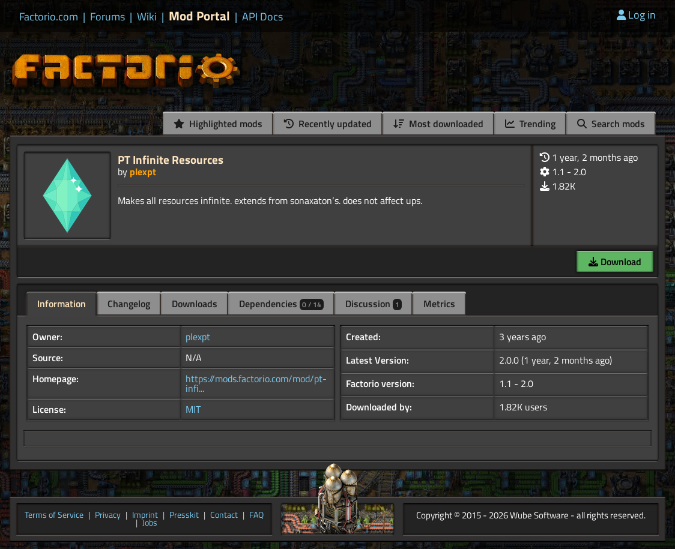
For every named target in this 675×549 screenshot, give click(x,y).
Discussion (373, 303)
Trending (530, 123)
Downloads (194, 303)
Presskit (184, 515)
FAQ (256, 515)
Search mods (611, 123)
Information (61, 303)
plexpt (143, 171)
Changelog (128, 303)
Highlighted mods (218, 123)
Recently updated (328, 123)
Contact (224, 515)
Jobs (149, 523)
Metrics (439, 303)
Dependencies (281, 303)
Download (615, 261)
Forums (107, 16)
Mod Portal (199, 16)
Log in (636, 15)
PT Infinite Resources (170, 159)
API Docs (262, 16)
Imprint (145, 515)
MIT (193, 409)
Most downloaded (438, 123)
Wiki (147, 16)
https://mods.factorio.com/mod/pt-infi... (256, 383)
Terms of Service (54, 515)
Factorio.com (48, 16)
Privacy (108, 515)
